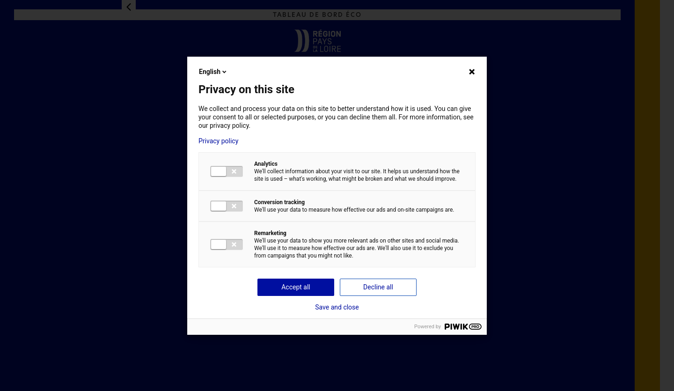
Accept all (295, 287)
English (213, 71)
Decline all (378, 287)
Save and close (337, 307)
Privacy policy (218, 141)
